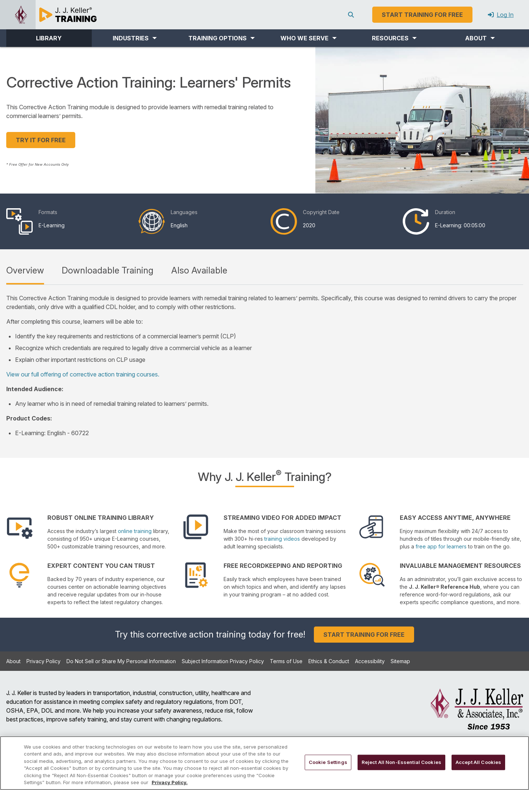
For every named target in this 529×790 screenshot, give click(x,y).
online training (135, 531)
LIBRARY (49, 38)
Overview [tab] (25, 270)
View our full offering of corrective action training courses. (82, 374)
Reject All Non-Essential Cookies (401, 762)
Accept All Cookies (478, 762)
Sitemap (400, 661)
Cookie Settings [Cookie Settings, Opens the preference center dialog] (328, 762)
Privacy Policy (43, 661)
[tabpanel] (264, 365)
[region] (264, 763)
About (13, 661)
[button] (134, 38)
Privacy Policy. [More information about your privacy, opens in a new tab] (170, 782)
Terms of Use (286, 661)
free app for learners (441, 546)
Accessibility (370, 661)
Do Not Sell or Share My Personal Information (121, 661)
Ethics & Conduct (328, 661)
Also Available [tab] (199, 270)
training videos (282, 539)
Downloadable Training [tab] (107, 270)
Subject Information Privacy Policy (223, 661)
